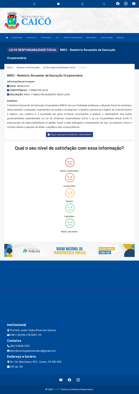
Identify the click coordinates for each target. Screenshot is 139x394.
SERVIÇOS (120, 37)
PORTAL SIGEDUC (107, 37)
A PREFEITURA (17, 37)
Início (10, 67)
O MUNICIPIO (32, 37)
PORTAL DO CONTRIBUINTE (73, 37)
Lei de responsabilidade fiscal (59, 67)
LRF (58, 37)
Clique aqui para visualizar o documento (69, 134)
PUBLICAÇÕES (91, 37)
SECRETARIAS (46, 37)
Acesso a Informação (28, 67)
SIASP (57, 389)
